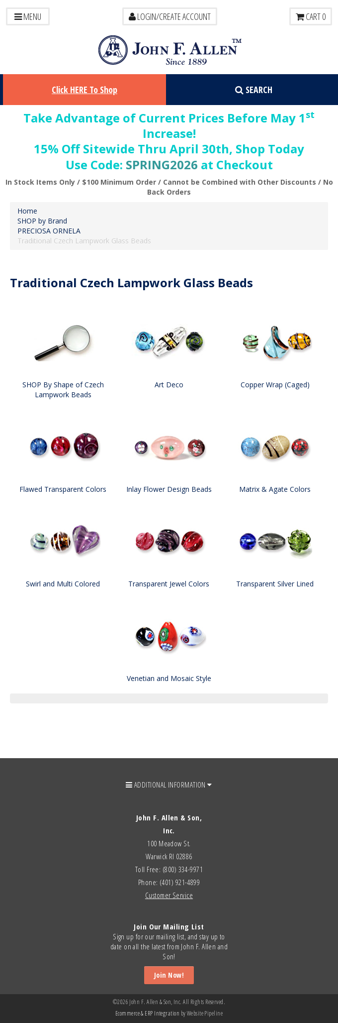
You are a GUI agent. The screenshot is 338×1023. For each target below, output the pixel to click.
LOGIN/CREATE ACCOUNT (170, 16)
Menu (27, 16)
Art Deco (169, 384)
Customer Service (169, 895)
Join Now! (169, 975)
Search (253, 90)
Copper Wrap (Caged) (275, 384)
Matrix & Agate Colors (275, 489)
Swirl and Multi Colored (63, 583)
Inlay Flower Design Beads (169, 489)
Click (84, 90)
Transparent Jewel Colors (168, 583)
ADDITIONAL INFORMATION (169, 785)
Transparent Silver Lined (275, 583)
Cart (311, 16)
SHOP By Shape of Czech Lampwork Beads (63, 389)
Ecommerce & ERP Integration (147, 1013)
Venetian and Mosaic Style (169, 678)
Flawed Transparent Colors (62, 489)
